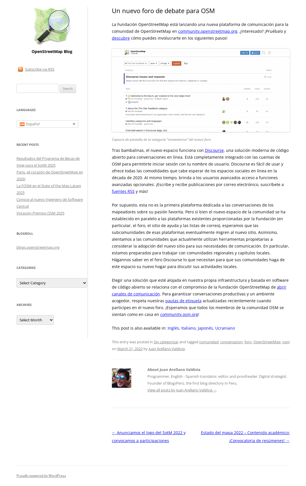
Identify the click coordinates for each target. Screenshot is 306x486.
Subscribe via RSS (39, 69)
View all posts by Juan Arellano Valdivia (182, 390)
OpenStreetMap (267, 341)
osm (286, 341)
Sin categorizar (166, 341)
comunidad (209, 341)
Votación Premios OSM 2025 (40, 213)
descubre (121, 38)
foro (248, 341)
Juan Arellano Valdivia (167, 348)
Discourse (214, 150)
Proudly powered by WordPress (41, 475)
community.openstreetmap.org (207, 31)
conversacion (231, 341)
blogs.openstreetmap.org (38, 247)
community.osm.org (179, 314)
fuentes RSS (123, 191)
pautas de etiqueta (183, 300)
